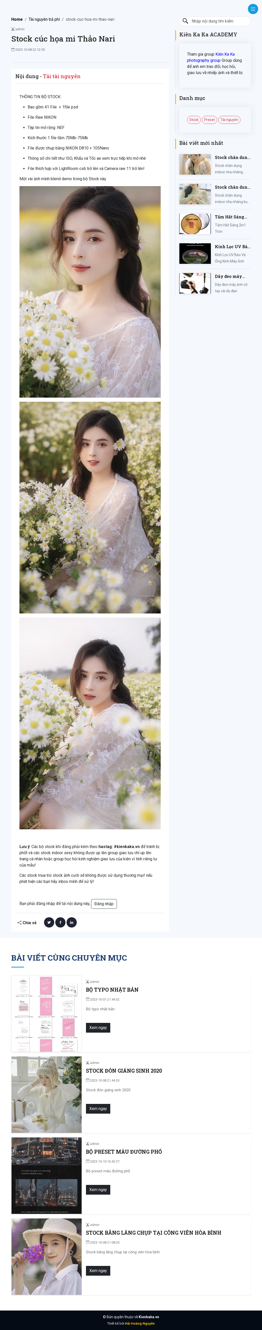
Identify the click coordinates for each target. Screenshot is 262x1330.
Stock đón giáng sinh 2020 (124, 1070)
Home (17, 19)
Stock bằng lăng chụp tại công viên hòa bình (153, 1233)
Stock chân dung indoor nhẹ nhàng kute (232, 187)
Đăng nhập (104, 903)
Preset (209, 120)
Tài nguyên (229, 120)
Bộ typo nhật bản (112, 989)
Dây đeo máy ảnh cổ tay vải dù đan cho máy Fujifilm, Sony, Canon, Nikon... (232, 276)
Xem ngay (98, 1027)
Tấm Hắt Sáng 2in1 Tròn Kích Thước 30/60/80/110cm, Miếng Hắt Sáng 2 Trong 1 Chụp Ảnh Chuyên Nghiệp (231, 217)
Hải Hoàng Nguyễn (140, 1323)
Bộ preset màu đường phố (124, 1151)
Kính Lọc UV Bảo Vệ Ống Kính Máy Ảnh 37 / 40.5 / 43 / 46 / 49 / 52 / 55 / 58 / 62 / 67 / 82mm (232, 247)
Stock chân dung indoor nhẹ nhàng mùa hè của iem (232, 157)
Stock (194, 120)
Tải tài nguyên (62, 76)
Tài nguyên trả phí (44, 19)
